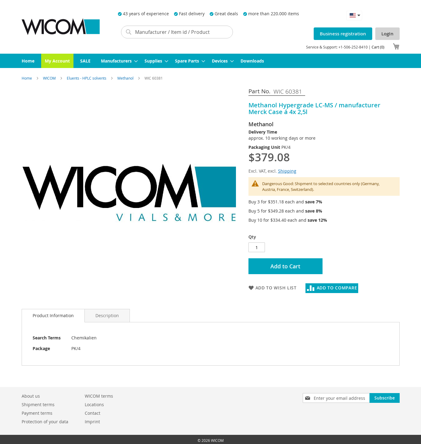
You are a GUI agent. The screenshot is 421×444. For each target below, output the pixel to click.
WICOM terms (99, 396)
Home (27, 78)
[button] (354, 15)
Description (107, 315)
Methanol (125, 78)
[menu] (211, 61)
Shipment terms (38, 404)
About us (31, 396)
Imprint (92, 421)
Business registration (343, 33)
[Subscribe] (384, 398)
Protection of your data (45, 421)
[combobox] (177, 32)
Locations (94, 404)
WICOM (50, 78)
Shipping (287, 171)
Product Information (53, 315)
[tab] (53, 315)
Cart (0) (378, 47)
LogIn (387, 33)
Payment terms (37, 413)
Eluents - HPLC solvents (87, 78)
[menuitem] (28, 61)
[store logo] (61, 26)
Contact (92, 413)
